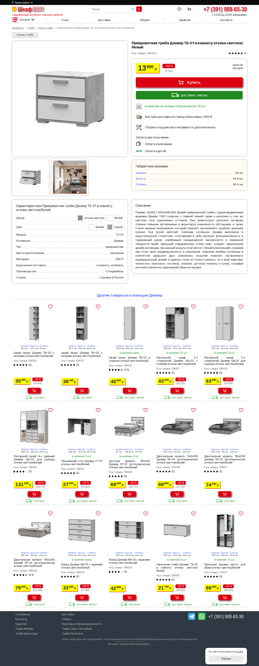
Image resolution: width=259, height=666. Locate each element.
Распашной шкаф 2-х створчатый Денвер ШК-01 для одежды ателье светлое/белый (224, 360)
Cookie (239, 651)
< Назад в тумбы (25, 34)
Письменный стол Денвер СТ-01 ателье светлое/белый (81, 462)
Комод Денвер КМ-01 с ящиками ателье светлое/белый (81, 566)
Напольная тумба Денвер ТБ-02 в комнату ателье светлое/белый (177, 567)
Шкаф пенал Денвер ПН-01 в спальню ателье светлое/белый (129, 359)
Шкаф (27, 9)
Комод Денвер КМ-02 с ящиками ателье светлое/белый (129, 561)
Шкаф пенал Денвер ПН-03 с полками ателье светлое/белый (34, 354)
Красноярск (22, 2)
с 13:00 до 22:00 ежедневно (229, 14)
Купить (189, 82)
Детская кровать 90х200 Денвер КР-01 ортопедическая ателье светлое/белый (129, 464)
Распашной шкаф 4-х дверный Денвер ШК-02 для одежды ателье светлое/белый (34, 459)
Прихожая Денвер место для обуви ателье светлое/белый (224, 566)
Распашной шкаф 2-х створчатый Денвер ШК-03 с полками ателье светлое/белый (177, 360)
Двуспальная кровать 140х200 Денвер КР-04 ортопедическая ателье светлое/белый (177, 459)
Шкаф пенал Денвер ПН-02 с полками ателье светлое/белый (81, 354)
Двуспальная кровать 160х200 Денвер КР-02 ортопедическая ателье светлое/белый (224, 459)
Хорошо (226, 658)
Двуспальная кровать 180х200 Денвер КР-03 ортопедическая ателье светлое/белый (34, 563)
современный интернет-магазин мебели (37, 14)
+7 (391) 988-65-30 (225, 9)
